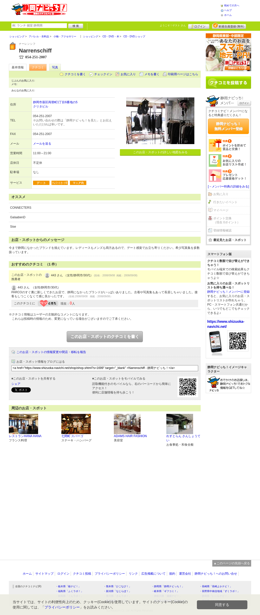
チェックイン (103, 74)
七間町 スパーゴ (72, 436)
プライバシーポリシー (110, 573)
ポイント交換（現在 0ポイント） (226, 220)
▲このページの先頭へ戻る (232, 563)
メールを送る (42, 143)
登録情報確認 (222, 230)
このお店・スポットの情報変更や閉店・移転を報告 (51, 352)
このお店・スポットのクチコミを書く (104, 336)
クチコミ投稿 (82, 573)
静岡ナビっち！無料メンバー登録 (228, 126)
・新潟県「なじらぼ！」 (117, 591)
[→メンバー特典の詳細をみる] (228, 186)
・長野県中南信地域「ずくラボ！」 (219, 591)
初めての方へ (231, 5)
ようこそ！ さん (173, 25)
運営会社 (185, 573)
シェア (15, 384)
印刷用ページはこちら (183, 74)
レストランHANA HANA (25, 436)
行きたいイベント (225, 202)
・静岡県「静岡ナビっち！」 (167, 586)
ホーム (228, 15)
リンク (133, 573)
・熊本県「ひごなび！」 (117, 586)
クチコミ (38, 67)
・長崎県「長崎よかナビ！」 (215, 586)
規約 (172, 573)
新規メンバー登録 (229, 25)
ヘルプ (228, 10)
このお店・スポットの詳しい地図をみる (160, 152)
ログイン (199, 25)
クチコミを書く (75, 74)
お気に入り (128, 74)
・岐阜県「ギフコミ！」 (165, 591)
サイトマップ (44, 573)
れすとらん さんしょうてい (183, 438)
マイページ (220, 210)
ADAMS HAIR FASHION (130, 436)
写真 (55, 67)
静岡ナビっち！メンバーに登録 (228, 291)
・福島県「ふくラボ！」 (69, 591)
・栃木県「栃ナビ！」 (68, 586)
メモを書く (152, 74)
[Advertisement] (144, 10)
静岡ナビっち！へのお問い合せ (216, 573)
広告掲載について (153, 573)
